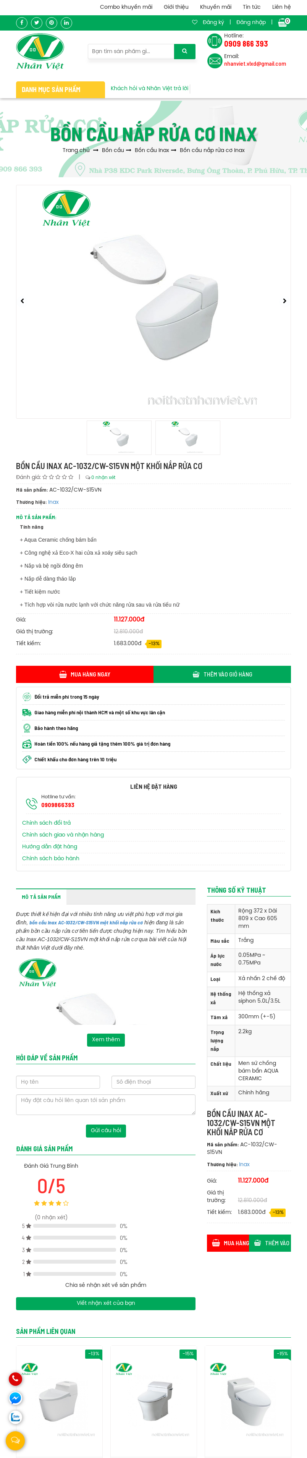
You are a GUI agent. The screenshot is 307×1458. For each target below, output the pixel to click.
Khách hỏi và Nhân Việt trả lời (149, 89)
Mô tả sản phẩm (41, 896)
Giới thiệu (176, 7)
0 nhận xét (103, 477)
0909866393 (57, 804)
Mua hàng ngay (85, 674)
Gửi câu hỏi (106, 1131)
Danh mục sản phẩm (51, 89)
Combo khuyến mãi (126, 7)
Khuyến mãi (215, 7)
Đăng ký (213, 23)
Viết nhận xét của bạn (106, 1303)
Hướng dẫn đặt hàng (49, 847)
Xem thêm (106, 1040)
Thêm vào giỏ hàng (222, 674)
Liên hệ (281, 7)
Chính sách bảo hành (50, 859)
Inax (53, 502)
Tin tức (252, 7)
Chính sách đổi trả (46, 823)
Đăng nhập (251, 23)
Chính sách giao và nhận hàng (63, 835)
